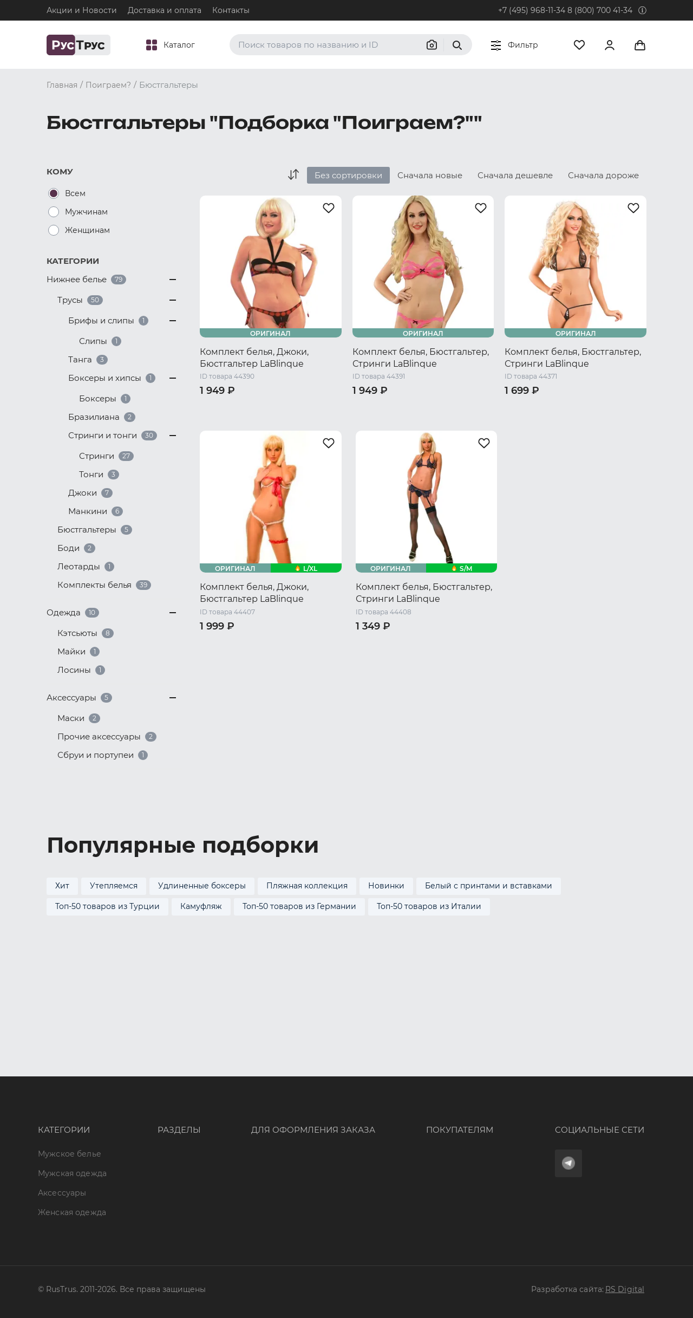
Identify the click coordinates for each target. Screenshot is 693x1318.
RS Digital (624, 1289)
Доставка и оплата (164, 10)
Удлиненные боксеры (202, 886)
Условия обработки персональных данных (439, 1154)
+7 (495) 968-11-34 (531, 10)
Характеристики (158, 1114)
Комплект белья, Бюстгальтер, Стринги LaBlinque (420, 358)
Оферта (369, 1075)
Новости (142, 1173)
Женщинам (87, 230)
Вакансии (144, 1193)
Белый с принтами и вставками (488, 886)
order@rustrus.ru (244, 1114)
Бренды (141, 1095)
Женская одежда (72, 1134)
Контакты (231, 10)
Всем (75, 193)
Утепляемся (114, 886)
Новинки (386, 886)
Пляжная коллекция (307, 886)
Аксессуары (62, 1114)
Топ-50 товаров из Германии (299, 906)
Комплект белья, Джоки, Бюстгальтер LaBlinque (254, 358)
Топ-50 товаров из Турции (107, 906)
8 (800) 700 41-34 (599, 10)
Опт (132, 1075)
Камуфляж (201, 906)
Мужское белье (69, 1075)
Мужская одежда (72, 1095)
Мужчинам (86, 212)
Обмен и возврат (388, 1114)
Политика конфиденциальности (419, 1134)
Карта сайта (149, 1212)
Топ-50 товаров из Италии (429, 906)
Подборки (146, 1134)
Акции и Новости (82, 10)
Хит (62, 886)
